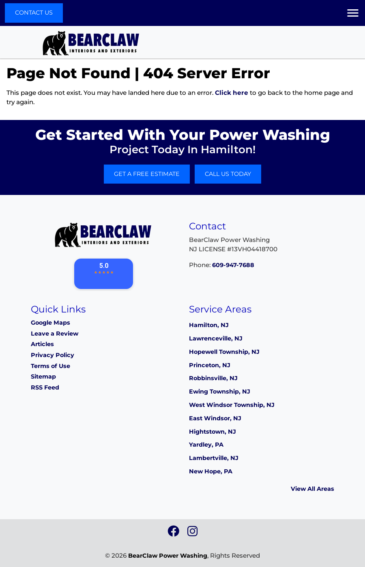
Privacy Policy (52, 355)
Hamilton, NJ (209, 325)
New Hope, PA (210, 471)
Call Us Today (228, 174)
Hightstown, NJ (212, 431)
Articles (42, 344)
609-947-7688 (233, 265)
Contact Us (34, 12)
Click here (231, 92)
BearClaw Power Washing (167, 555)
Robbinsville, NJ (213, 378)
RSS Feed (45, 387)
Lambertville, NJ (213, 458)
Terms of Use (50, 366)
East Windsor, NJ (215, 418)
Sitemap (43, 376)
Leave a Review (54, 333)
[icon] (174, 533)
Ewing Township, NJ (219, 391)
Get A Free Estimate (147, 174)
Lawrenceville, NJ (216, 338)
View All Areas (312, 488)
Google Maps (50, 322)
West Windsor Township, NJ (232, 405)
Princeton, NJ (209, 365)
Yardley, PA (206, 444)
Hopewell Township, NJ (224, 351)
